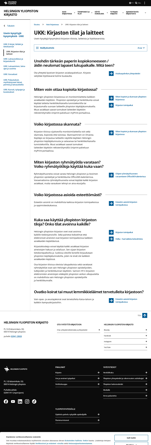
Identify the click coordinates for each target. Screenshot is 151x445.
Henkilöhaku (125, 372)
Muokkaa (131, 432)
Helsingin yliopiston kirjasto (28, 11)
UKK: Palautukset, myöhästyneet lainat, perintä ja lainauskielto (13, 82)
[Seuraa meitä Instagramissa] (27, 401)
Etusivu (37, 24)
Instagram (125, 341)
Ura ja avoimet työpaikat (77, 378)
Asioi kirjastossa (52, 24)
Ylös (139, 315)
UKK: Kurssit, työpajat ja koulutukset (14, 90)
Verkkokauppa (77, 384)
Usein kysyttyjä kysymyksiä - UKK (13, 35)
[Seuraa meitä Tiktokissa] (34, 401)
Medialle (125, 390)
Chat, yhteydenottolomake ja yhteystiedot (78, 330)
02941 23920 (16, 336)
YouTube (125, 347)
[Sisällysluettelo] (90, 48)
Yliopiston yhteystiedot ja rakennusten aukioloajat (125, 378)
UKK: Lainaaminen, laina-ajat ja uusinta (14, 67)
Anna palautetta (125, 396)
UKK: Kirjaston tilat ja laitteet (76, 24)
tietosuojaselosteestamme (80, 431)
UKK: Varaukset (10, 74)
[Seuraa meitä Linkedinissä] (20, 401)
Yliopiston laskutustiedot (125, 384)
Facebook (125, 336)
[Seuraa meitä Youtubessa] (13, 401)
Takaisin (9, 25)
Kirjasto (77, 372)
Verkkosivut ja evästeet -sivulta (49, 431)
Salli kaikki (131, 425)
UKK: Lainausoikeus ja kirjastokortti (13, 60)
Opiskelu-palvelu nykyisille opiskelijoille (77, 414)
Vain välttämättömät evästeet (131, 439)
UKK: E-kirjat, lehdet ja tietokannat (13, 45)
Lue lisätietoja (12, 437)
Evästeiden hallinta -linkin (76, 428)
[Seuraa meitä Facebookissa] (6, 401)
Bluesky (125, 330)
